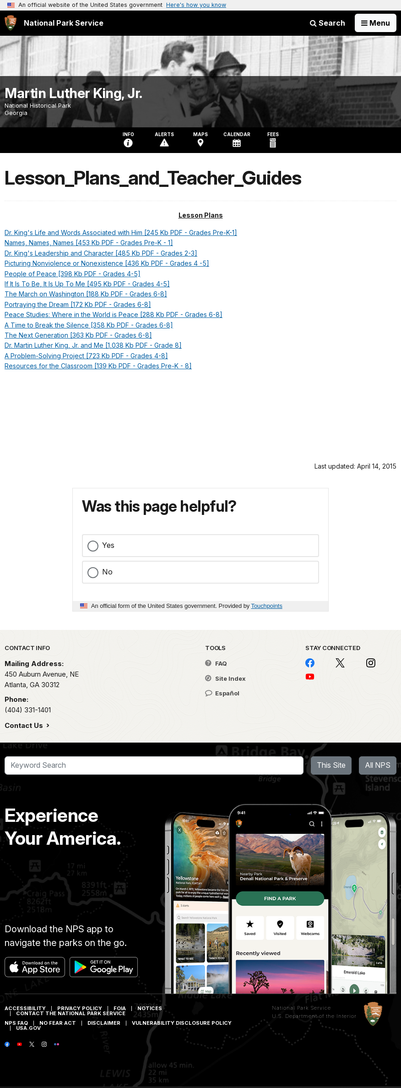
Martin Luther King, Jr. (73, 93)
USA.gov (28, 1028)
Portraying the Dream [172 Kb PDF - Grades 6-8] (78, 304)
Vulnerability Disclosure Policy (182, 1023)
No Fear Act (57, 1023)
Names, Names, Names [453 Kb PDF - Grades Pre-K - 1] (89, 242)
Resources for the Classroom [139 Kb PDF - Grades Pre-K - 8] (98, 366)
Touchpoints (266, 605)
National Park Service (301, 1008)
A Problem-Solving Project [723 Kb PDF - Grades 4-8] (86, 356)
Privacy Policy (79, 1008)
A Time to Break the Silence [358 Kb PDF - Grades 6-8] (89, 325)
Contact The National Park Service (70, 1013)
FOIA (120, 1008)
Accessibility (25, 1008)
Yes (108, 545)
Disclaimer (103, 1023)
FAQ (216, 663)
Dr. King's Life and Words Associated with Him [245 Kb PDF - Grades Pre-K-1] (121, 232)
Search (327, 22)
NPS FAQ (16, 1023)
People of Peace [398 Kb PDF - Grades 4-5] (73, 274)
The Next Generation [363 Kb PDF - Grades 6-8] (78, 335)
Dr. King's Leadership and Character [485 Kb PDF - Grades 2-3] (101, 253)
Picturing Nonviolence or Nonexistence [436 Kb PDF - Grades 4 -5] (107, 263)
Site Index (225, 678)
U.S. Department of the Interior (314, 1016)
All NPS (377, 765)
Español (222, 693)
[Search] (154, 765)
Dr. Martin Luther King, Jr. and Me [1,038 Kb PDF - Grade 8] (93, 345)
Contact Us (25, 725)
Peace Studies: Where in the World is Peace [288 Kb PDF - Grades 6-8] (113, 314)
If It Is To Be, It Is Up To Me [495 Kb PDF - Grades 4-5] (87, 284)
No (107, 571)
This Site (331, 765)
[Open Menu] (375, 23)
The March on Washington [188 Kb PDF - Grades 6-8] (86, 294)
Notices (149, 1008)
